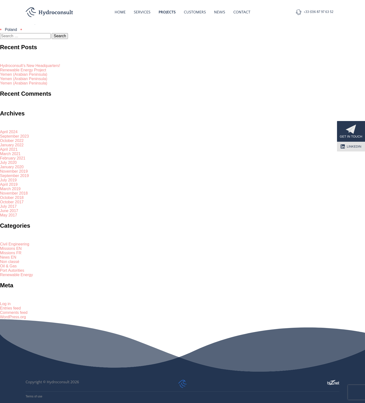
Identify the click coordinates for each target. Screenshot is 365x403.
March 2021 (10, 154)
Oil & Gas (8, 266)
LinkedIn (351, 146)
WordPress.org (13, 317)
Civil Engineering (14, 244)
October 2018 (12, 198)
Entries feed (10, 308)
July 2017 (8, 206)
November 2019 (14, 171)
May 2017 (8, 215)
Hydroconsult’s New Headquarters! (30, 66)
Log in (5, 304)
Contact (241, 12)
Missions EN (11, 248)
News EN (8, 257)
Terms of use (34, 396)
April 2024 (9, 132)
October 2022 (12, 141)
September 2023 (14, 136)
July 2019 (8, 180)
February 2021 (12, 158)
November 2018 (14, 193)
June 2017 (9, 211)
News (219, 12)
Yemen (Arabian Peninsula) (23, 74)
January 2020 (12, 167)
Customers (195, 12)
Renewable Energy (16, 275)
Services (142, 12)
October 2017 (12, 202)
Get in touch (351, 131)
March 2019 (10, 189)
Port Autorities (12, 270)
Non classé (9, 262)
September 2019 (14, 176)
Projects (167, 12)
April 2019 (9, 184)
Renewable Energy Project (23, 70)
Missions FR (10, 253)
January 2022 (12, 145)
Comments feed (14, 312)
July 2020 (8, 162)
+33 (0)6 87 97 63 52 (318, 12)
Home (120, 12)
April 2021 (9, 149)
